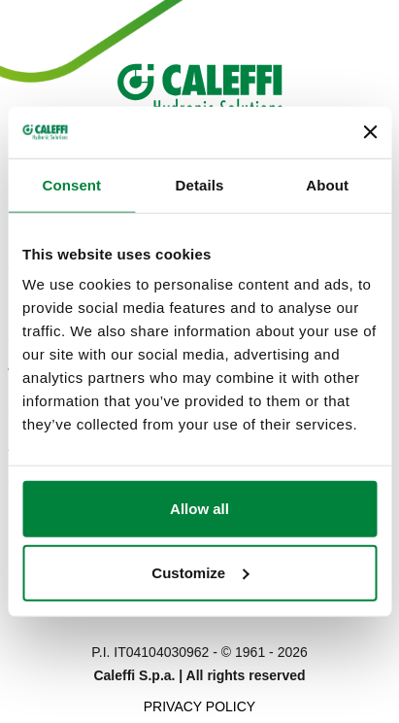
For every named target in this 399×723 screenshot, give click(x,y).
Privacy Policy (199, 706)
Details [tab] (200, 184)
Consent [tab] (71, 184)
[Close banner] (370, 132)
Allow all (199, 508)
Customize (200, 572)
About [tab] (327, 184)
